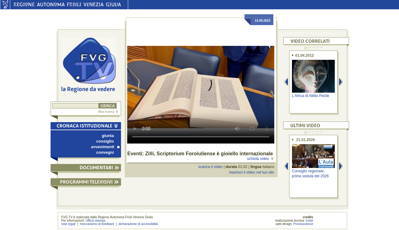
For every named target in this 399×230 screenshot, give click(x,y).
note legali (68, 224)
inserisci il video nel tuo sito (251, 172)
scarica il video (210, 167)
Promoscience (303, 224)
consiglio (105, 141)
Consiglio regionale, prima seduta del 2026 (310, 173)
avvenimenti (105, 146)
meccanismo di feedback (97, 224)
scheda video (260, 159)
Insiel (309, 220)
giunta (108, 135)
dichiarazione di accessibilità (138, 224)
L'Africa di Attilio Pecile (310, 96)
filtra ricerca (108, 111)
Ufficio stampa (95, 220)
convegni (105, 152)
